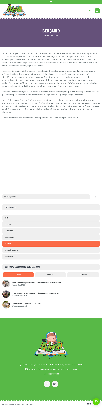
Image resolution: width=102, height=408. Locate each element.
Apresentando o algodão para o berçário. (27, 304)
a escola (8, 224)
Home (46, 35)
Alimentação (9, 257)
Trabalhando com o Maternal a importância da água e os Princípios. (35, 293)
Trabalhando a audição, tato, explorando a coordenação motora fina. (36, 283)
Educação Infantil (11, 250)
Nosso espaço (9, 237)
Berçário (8, 244)
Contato (10, 231)
